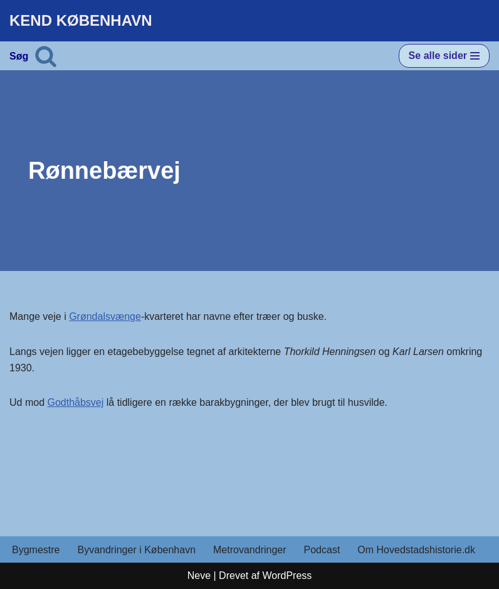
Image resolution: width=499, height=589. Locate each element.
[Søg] (45, 56)
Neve (199, 575)
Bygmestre (36, 549)
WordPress (287, 575)
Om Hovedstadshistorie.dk (416, 549)
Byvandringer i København (136, 549)
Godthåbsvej (75, 402)
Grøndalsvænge (105, 316)
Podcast (322, 549)
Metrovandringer (249, 549)
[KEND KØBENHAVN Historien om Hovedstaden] (80, 21)
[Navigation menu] (444, 56)
